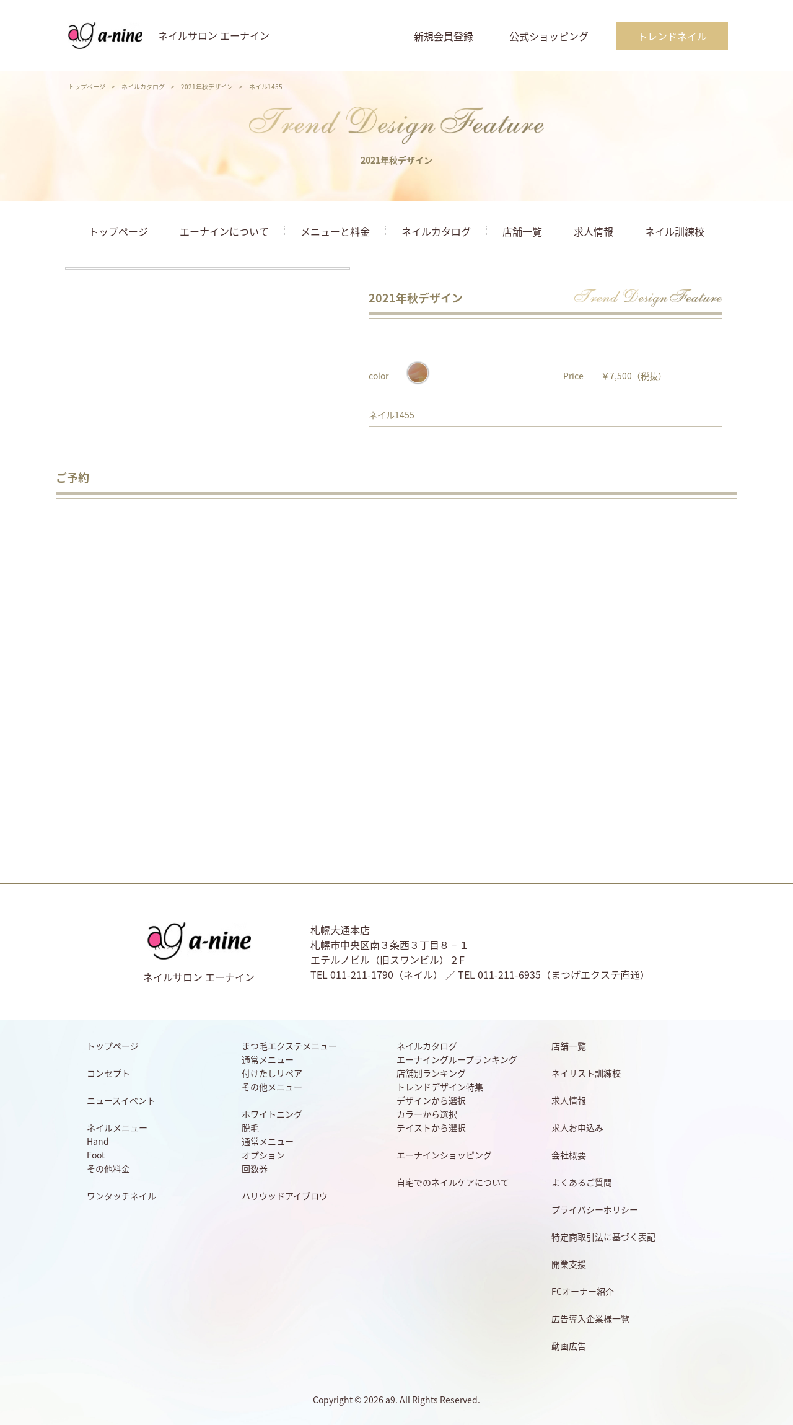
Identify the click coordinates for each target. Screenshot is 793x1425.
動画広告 (568, 1345)
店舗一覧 (522, 231)
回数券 (255, 1168)
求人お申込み (577, 1127)
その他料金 (108, 1168)
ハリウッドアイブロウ (285, 1195)
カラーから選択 (426, 1114)
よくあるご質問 (581, 1182)
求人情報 (593, 231)
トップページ (86, 86)
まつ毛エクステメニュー (289, 1045)
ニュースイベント (121, 1100)
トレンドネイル (672, 36)
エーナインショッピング (444, 1155)
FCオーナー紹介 (582, 1291)
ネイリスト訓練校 (586, 1073)
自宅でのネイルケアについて (452, 1182)
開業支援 (568, 1264)
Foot (96, 1155)
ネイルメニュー (117, 1127)
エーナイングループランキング (456, 1059)
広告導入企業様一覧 (590, 1318)
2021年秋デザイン (207, 86)
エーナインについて (224, 231)
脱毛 (250, 1127)
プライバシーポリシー (594, 1209)
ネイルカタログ (143, 86)
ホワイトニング (272, 1114)
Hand (98, 1141)
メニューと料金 (335, 231)
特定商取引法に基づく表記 (603, 1236)
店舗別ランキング (431, 1073)
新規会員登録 (443, 36)
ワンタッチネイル (121, 1195)
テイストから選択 (431, 1127)
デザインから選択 (431, 1100)
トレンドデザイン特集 (439, 1086)
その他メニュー (272, 1086)
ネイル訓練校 (674, 231)
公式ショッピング (549, 36)
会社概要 (568, 1155)
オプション (263, 1155)
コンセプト (108, 1073)
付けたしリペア (272, 1073)
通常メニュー (268, 1059)
